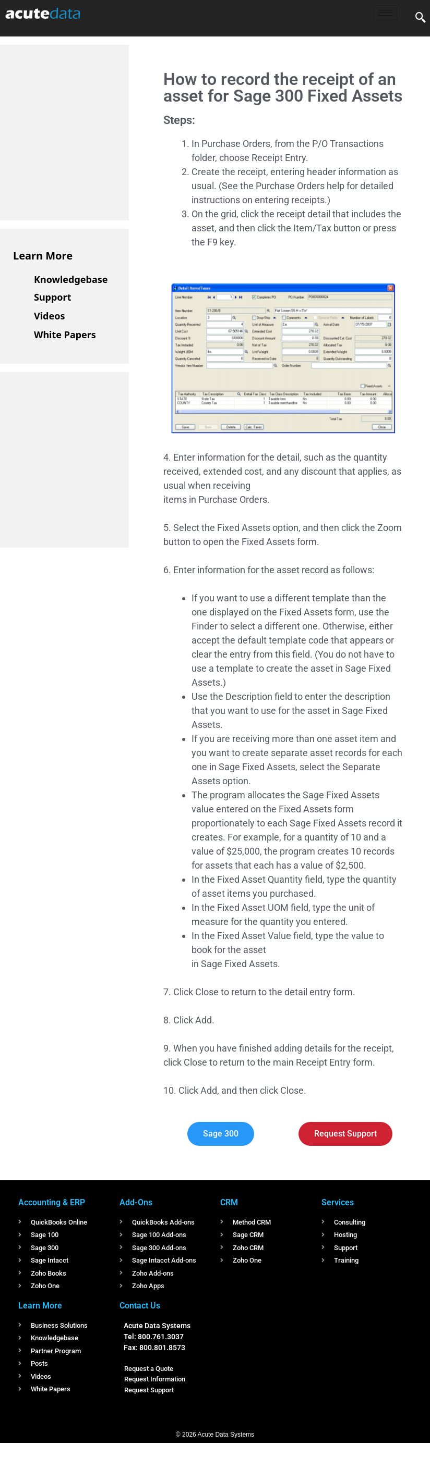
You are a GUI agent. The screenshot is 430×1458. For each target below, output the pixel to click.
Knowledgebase (71, 279)
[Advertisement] (91, 131)
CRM (229, 1202)
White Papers (65, 334)
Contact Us (140, 1306)
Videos (49, 316)
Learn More (43, 256)
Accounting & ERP (51, 1202)
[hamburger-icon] (385, 12)
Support (52, 297)
